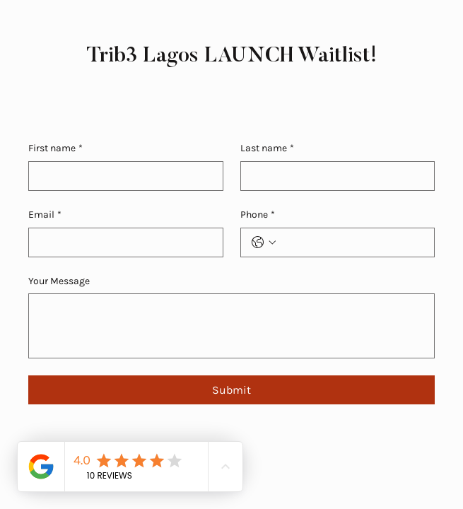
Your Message (59, 281)
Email (44, 215)
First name (55, 148)
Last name (267, 148)
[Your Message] (231, 326)
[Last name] (333, 176)
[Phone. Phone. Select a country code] (264, 242)
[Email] (121, 242)
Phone (257, 215)
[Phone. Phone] (352, 242)
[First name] (121, 176)
